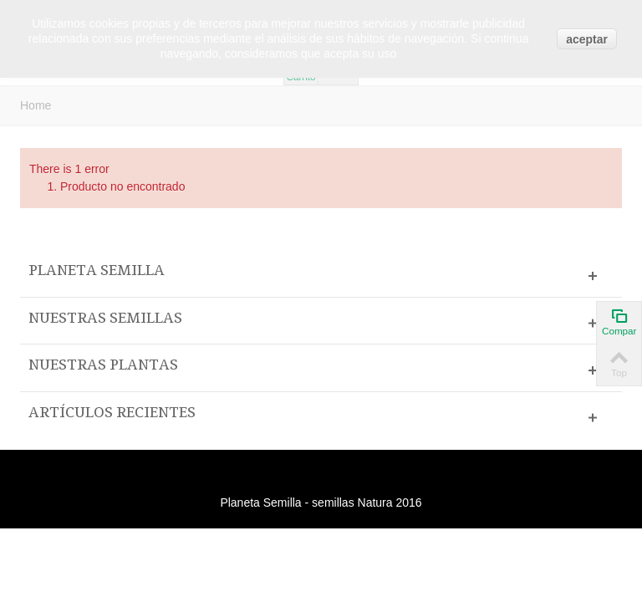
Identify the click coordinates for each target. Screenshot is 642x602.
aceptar (587, 39)
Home (35, 105)
